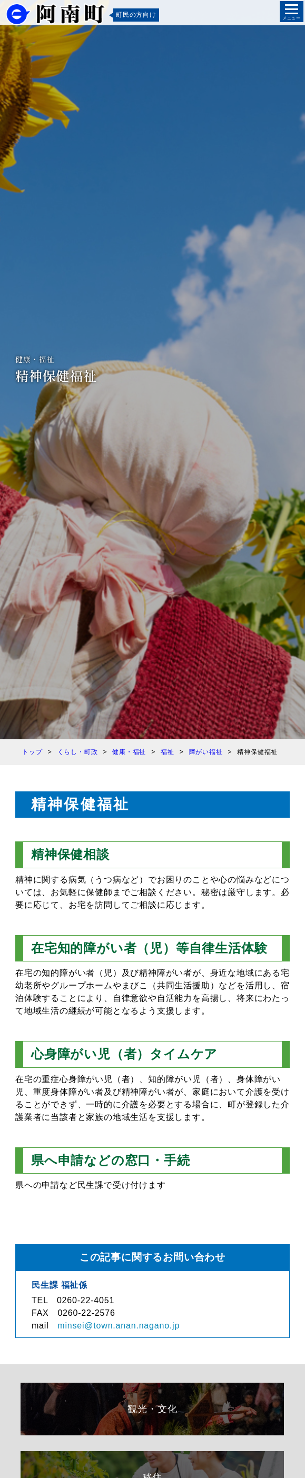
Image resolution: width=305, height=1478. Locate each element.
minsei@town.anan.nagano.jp (118, 1325)
